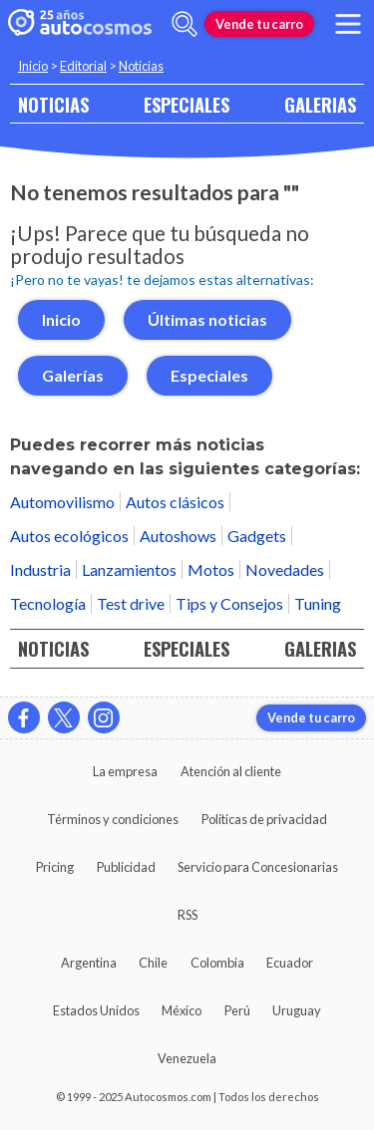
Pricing (55, 867)
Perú (237, 1010)
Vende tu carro (259, 24)
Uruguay (296, 1010)
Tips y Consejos (229, 603)
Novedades (284, 569)
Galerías (73, 375)
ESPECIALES (186, 104)
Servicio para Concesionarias (258, 867)
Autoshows (178, 535)
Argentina (89, 963)
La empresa (125, 771)
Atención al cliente (231, 771)
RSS (187, 915)
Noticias (141, 66)
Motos (210, 569)
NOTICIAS (53, 104)
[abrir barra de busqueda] (184, 24)
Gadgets (256, 535)
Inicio (33, 66)
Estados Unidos (96, 1010)
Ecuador (289, 963)
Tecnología (48, 603)
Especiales (209, 375)
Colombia (217, 963)
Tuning (317, 603)
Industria (40, 569)
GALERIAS (320, 104)
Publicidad (126, 867)
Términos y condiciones (113, 819)
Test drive (131, 603)
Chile (153, 963)
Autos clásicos (175, 501)
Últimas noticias (207, 319)
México (181, 1010)
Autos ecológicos (69, 535)
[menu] (348, 24)
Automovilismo (62, 501)
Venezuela (187, 1058)
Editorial (83, 66)
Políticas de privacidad (264, 819)
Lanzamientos (129, 569)
